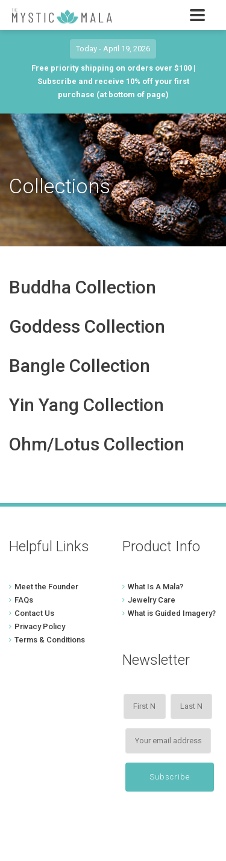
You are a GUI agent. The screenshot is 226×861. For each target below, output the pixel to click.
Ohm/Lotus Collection (96, 444)
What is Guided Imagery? (172, 613)
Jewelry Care (151, 599)
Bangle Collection (79, 365)
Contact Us (34, 613)
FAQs (23, 599)
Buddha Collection (82, 287)
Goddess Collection (87, 326)
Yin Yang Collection (86, 404)
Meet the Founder (46, 586)
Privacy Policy (39, 626)
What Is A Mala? (155, 586)
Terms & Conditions (49, 639)
